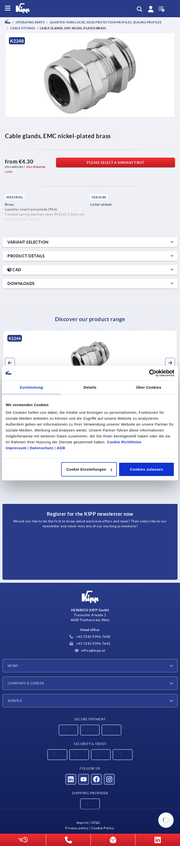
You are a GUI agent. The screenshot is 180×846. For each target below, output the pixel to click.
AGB (61, 448)
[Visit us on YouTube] (83, 779)
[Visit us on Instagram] (109, 779)
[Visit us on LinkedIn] (70, 779)
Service (15, 701)
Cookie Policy (102, 828)
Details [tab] (90, 387)
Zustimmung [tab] (31, 387)
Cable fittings (22, 28)
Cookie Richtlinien (124, 442)
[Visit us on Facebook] (96, 779)
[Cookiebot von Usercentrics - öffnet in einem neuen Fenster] (152, 373)
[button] (10, 363)
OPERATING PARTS (29, 22)
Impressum (16, 448)
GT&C (96, 822)
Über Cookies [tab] (149, 387)
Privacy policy (77, 828)
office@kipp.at (90, 650)
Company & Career (26, 683)
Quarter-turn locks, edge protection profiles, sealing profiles (105, 22)
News (13, 666)
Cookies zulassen (146, 469)
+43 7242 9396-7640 (90, 637)
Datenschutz (41, 448)
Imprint (82, 822)
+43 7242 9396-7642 (90, 644)
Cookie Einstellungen (89, 469)
